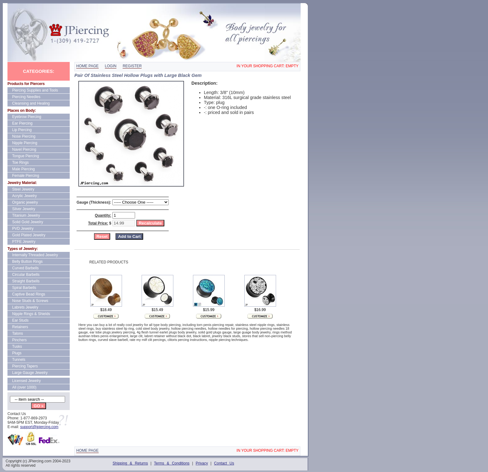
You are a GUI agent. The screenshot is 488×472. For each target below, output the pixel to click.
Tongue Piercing (25, 156)
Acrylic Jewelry (24, 196)
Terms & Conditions (172, 463)
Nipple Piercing (24, 143)
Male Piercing (23, 169)
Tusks (17, 346)
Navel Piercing (24, 149)
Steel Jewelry (23, 189)
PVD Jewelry (23, 228)
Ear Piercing (22, 123)
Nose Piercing (23, 136)
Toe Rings (20, 162)
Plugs (16, 353)
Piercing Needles (26, 97)
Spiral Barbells (24, 288)
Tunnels (18, 359)
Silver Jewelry (23, 209)
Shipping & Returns (130, 463)
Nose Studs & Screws (30, 301)
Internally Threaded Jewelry (35, 255)
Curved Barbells (25, 268)
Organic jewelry (25, 202)
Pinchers (19, 340)
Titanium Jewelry (26, 215)
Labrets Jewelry (25, 307)
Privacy (202, 463)
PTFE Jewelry (23, 241)
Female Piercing (25, 175)
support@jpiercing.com (39, 427)
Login (110, 66)
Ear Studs (20, 320)
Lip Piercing (22, 130)
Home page (87, 66)
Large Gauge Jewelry (30, 373)
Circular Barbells (26, 274)
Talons (17, 333)
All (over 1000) (24, 387)
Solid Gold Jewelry (27, 222)
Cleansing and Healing (31, 103)
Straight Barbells (26, 281)
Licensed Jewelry (26, 381)
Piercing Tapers (25, 366)
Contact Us (224, 463)
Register (132, 66)
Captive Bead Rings (28, 294)
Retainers (20, 327)
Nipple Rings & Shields (31, 314)
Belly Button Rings (27, 261)
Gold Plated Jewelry (28, 235)
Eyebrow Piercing (26, 117)
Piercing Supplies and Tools (35, 90)
